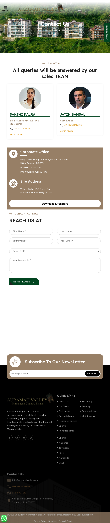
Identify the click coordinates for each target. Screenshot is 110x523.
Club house (64, 413)
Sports (62, 427)
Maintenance (89, 417)
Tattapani (64, 449)
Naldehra (63, 444)
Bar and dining (66, 417)
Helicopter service (68, 422)
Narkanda (64, 459)
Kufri (61, 454)
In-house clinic (66, 432)
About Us (64, 403)
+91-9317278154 (21, 128)
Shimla (62, 439)
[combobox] (55, 251)
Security (86, 408)
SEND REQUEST (24, 281)
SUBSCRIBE (92, 373)
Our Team (64, 408)
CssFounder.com (85, 516)
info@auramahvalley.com (33, 172)
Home (48, 30)
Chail (61, 464)
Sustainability (89, 413)
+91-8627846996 (72, 125)
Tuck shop (87, 403)
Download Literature (55, 203)
